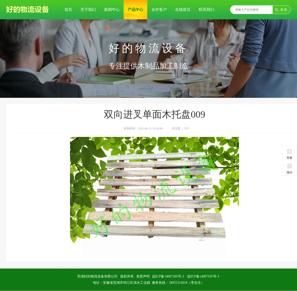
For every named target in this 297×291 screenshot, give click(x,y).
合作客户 (159, 9)
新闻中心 (112, 9)
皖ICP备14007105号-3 (203, 276)
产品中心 (135, 9)
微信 (290, 168)
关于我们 (88, 9)
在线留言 (183, 9)
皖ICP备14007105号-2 (168, 276)
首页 (68, 9)
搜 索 (283, 9)
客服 (290, 153)
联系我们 (206, 9)
